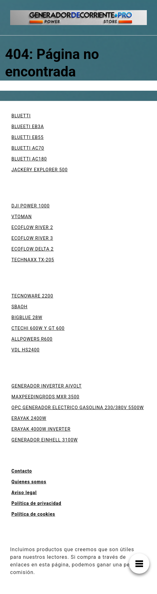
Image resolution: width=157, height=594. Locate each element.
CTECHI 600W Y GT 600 (38, 328)
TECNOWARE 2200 (32, 295)
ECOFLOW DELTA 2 (32, 248)
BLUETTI (21, 115)
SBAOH (19, 306)
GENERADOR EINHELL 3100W (44, 439)
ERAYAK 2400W (28, 418)
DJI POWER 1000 (30, 205)
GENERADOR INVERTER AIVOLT (46, 385)
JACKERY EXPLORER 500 (39, 169)
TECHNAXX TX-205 (32, 259)
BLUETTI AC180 (29, 158)
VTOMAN (21, 216)
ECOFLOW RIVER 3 (32, 238)
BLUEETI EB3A (27, 126)
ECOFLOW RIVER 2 (32, 227)
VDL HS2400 (25, 349)
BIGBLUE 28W (27, 317)
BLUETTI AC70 (27, 148)
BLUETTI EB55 (27, 137)
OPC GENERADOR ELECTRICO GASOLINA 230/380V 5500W (77, 407)
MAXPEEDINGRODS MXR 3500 (45, 396)
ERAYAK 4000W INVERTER (40, 429)
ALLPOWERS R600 (32, 339)
